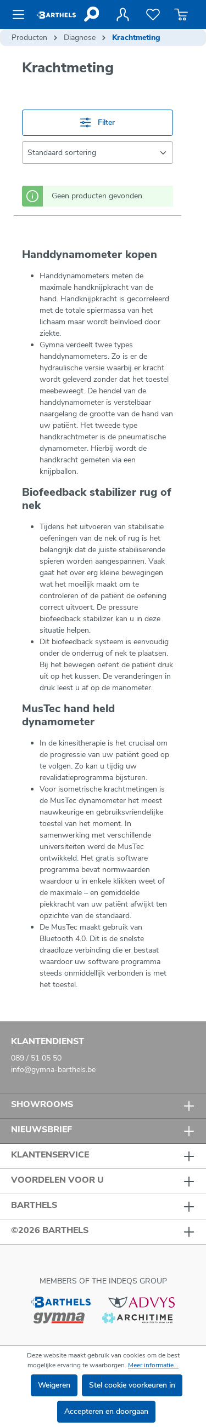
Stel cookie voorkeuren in (132, 1385)
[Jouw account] (122, 15)
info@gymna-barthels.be (53, 1069)
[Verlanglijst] (153, 15)
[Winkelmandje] (181, 15)
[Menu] (21, 15)
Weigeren (54, 1385)
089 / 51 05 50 (36, 1058)
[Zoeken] (91, 14)
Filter (97, 122)
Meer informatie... (153, 1365)
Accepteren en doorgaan (106, 1411)
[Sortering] (97, 152)
